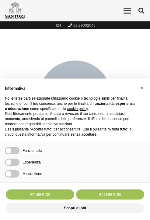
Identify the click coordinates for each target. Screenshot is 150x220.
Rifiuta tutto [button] (40, 194)
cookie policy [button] (77, 109)
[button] (142, 88)
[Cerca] (141, 10)
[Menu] (127, 10)
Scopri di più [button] (75, 208)
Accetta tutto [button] (110, 194)
